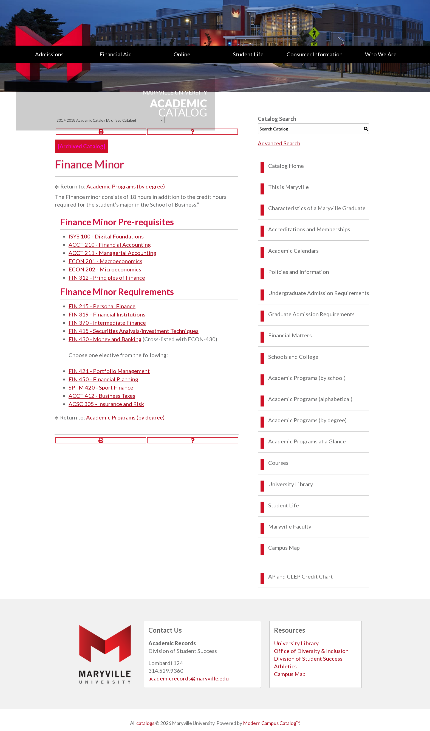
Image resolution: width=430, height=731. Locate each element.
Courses (278, 462)
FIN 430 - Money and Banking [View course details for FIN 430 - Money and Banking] (105, 339)
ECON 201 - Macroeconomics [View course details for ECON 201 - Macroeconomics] (105, 261)
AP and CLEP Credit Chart (300, 576)
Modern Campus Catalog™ (271, 723)
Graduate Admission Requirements (311, 314)
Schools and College (293, 356)
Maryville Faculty (289, 526)
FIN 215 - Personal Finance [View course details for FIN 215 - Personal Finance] (102, 306)
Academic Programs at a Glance (307, 441)
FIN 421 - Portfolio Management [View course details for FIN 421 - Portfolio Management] (109, 371)
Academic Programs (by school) (307, 377)
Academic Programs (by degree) (125, 186)
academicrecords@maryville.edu (188, 678)
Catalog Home (286, 165)
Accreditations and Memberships (309, 229)
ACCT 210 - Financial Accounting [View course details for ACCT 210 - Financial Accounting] (110, 244)
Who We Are (381, 54)
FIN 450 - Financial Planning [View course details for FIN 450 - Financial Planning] (103, 379)
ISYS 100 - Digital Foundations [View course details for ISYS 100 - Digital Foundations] (106, 236)
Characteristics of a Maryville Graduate (317, 208)
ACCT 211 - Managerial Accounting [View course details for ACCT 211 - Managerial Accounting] (112, 252)
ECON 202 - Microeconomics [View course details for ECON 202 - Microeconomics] (105, 269)
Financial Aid (116, 54)
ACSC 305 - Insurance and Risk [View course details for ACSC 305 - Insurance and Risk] (106, 404)
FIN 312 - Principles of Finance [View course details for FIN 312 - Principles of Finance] (107, 277)
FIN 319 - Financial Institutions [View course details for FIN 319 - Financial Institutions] (107, 314)
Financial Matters (290, 335)
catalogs (145, 723)
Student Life (248, 54)
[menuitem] (49, 54)
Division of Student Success (308, 658)
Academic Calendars (293, 250)
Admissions (49, 54)
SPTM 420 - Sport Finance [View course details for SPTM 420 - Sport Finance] (101, 387)
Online (182, 54)
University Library (290, 484)
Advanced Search (279, 143)
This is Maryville (288, 187)
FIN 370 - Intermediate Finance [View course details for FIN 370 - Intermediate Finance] (107, 322)
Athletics (285, 666)
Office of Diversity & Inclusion (311, 650)
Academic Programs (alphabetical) (310, 399)
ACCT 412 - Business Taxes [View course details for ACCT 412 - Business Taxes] (102, 395)
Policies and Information (298, 271)
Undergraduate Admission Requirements (318, 293)
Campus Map (284, 547)
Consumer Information (315, 54)
